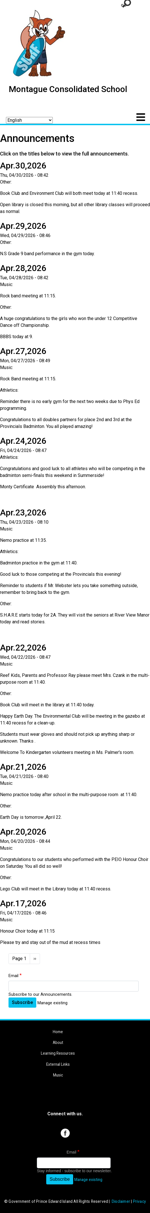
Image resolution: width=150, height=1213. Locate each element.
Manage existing (52, 1002)
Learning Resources (58, 1053)
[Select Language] (29, 120)
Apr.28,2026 (23, 268)
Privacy (139, 1201)
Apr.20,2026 (23, 832)
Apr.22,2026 (23, 648)
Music (58, 1075)
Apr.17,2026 (23, 903)
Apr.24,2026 (23, 441)
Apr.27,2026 (23, 351)
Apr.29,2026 (23, 226)
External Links (58, 1064)
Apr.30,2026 (23, 165)
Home (58, 1031)
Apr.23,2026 (23, 512)
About (58, 1042)
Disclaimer (121, 1201)
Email (13, 975)
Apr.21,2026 (23, 767)
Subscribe (22, 1002)
